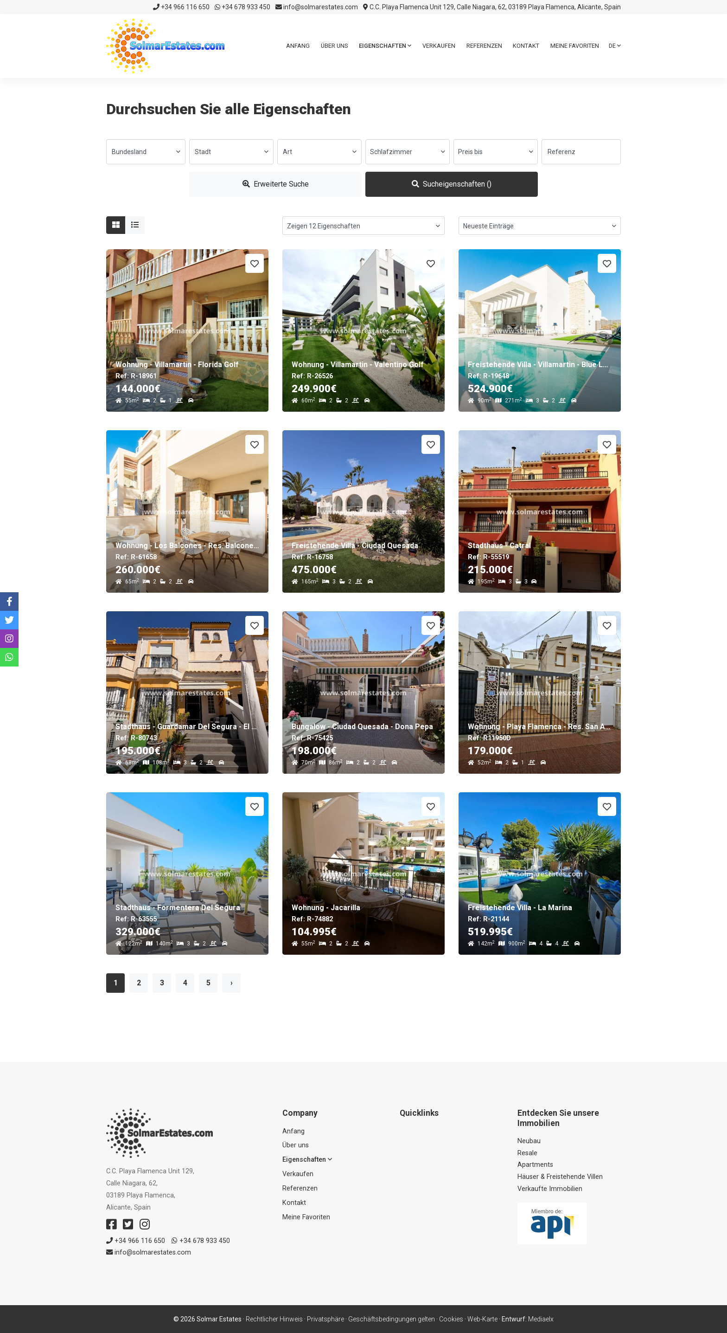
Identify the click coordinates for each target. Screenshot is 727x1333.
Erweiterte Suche (275, 184)
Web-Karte (482, 1319)
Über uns (334, 45)
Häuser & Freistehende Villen (560, 1177)
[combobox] (145, 151)
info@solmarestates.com (316, 7)
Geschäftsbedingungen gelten (391, 1319)
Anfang (298, 45)
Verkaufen (438, 45)
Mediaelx (541, 1319)
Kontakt (526, 45)
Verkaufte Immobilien (549, 1189)
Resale (527, 1153)
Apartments (535, 1165)
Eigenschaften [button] (385, 45)
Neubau (529, 1141)
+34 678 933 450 (242, 7)
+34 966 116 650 (181, 7)
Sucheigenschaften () (451, 184)
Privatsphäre (325, 1319)
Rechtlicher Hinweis (274, 1319)
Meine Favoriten (574, 45)
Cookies (451, 1319)
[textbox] (146, 151)
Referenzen (484, 45)
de (615, 45)
